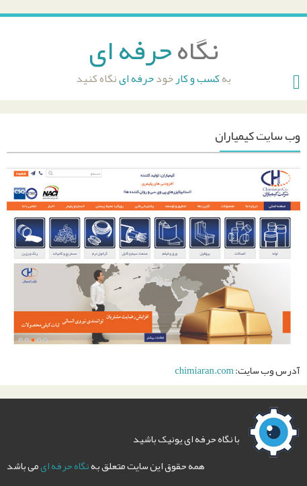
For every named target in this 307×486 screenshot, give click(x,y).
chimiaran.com (204, 370)
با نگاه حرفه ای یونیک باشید (186, 439)
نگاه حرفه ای (64, 466)
